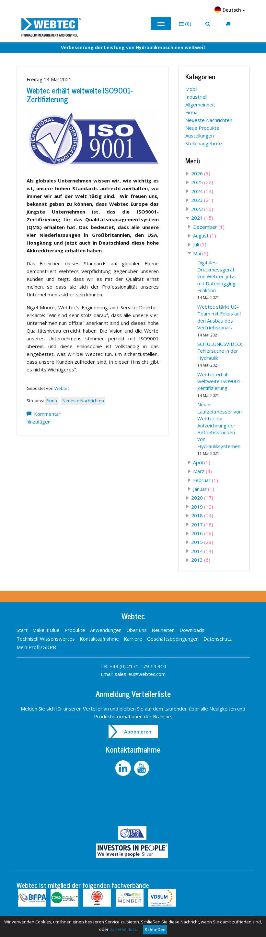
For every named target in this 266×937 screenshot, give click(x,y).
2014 (202, 551)
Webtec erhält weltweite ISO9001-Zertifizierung (80, 94)
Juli (199, 244)
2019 (202, 506)
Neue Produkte (202, 128)
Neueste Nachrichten (83, 400)
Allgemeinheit (200, 104)
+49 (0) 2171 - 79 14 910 (138, 666)
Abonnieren (137, 731)
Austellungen (199, 135)
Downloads (191, 630)
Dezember (209, 227)
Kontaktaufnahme (99, 638)
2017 (202, 524)
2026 (200, 173)
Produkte (74, 630)
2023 (202, 200)
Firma (51, 400)
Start (22, 630)
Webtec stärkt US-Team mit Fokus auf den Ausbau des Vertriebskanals (219, 320)
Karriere (133, 638)
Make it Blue (46, 630)
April (201, 462)
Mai (200, 253)
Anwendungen (105, 630)
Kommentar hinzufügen (44, 418)
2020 (202, 497)
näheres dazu (123, 929)
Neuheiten (163, 630)
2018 (202, 515)
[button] (185, 24)
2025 (202, 182)
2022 (202, 209)
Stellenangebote (203, 143)
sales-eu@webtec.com (140, 674)
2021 (202, 218)
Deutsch (229, 9)
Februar (205, 480)
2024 (202, 191)
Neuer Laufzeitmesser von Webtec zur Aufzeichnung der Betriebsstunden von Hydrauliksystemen (219, 428)
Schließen (155, 929)
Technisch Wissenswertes (46, 638)
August (204, 235)
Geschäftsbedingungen (173, 638)
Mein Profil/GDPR (36, 647)
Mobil (191, 89)
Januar (203, 489)
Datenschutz (217, 638)
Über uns (136, 630)
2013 (200, 560)
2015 (202, 542)
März (202, 471)
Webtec (61, 388)
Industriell (196, 97)
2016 (202, 533)
